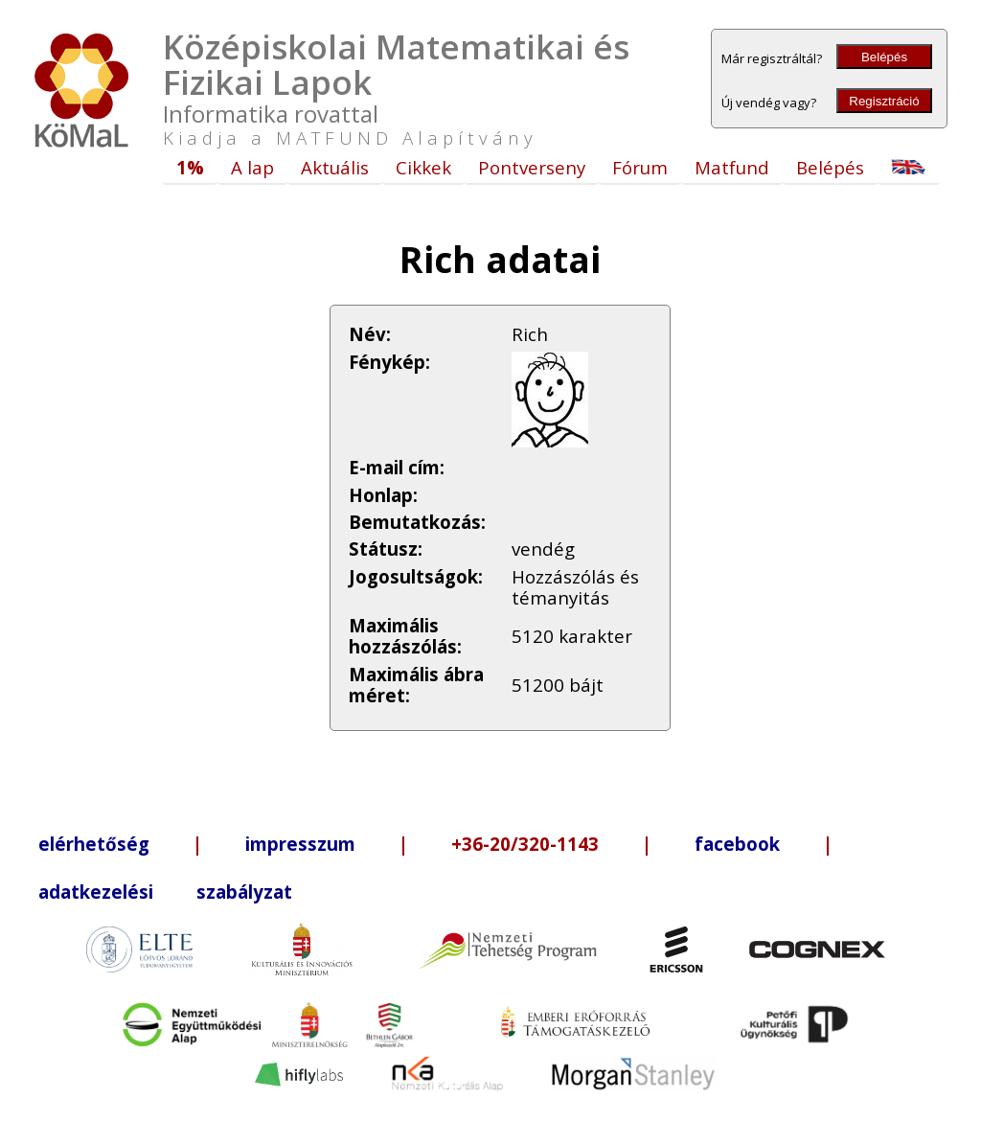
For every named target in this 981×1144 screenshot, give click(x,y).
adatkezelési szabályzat (165, 892)
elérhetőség (93, 844)
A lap (252, 167)
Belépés (884, 57)
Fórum (640, 167)
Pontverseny (531, 167)
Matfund (732, 167)
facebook (737, 844)
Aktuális (335, 167)
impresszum (300, 844)
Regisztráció (884, 101)
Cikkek (423, 167)
